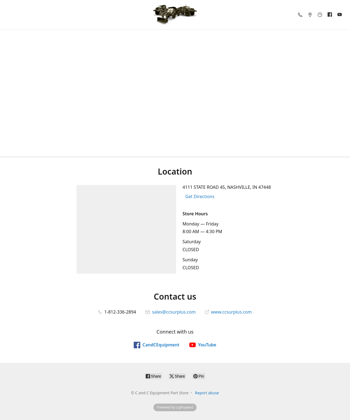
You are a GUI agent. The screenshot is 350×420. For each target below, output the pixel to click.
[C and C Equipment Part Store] (175, 15)
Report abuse (207, 392)
